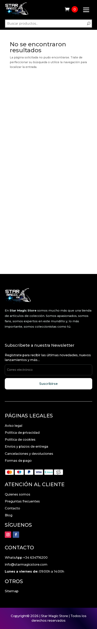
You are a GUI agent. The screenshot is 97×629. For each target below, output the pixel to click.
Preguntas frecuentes (22, 501)
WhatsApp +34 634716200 (26, 557)
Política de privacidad (22, 432)
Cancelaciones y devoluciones (29, 454)
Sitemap (12, 591)
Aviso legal (13, 426)
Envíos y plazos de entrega (26, 446)
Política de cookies (20, 439)
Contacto (12, 508)
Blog (8, 515)
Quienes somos (17, 494)
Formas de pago (18, 461)
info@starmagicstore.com (26, 564)
